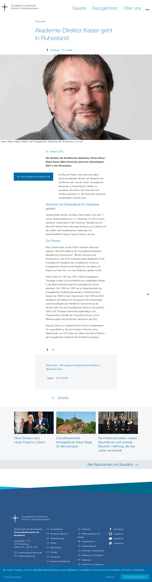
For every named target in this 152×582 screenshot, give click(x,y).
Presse (53, 543)
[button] (147, 8)
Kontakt (53, 552)
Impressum (55, 557)
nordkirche (118, 534)
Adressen (85, 529)
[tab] (148, 281)
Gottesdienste (56, 529)
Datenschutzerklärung (60, 561)
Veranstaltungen (57, 538)
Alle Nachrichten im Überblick (110, 464)
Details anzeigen (13, 576)
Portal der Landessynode (92, 550)
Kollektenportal (88, 541)
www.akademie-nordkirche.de (35, 176)
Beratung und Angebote (92, 555)
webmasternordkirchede (30, 553)
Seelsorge (86, 560)
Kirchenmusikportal (58, 534)
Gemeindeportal (88, 546)
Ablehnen (109, 576)
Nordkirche (118, 529)
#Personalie (52, 365)
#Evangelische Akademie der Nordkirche (80, 365)
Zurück (63, 397)
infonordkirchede (26, 556)
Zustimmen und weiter (135, 576)
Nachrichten (55, 547)
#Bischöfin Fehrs (54, 369)
